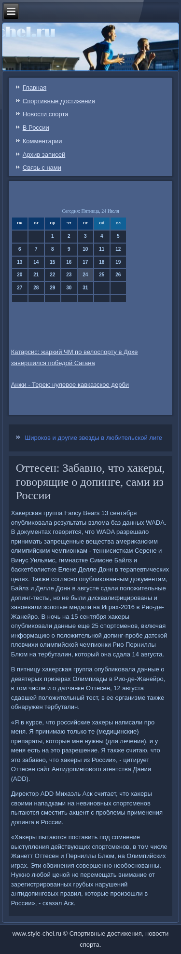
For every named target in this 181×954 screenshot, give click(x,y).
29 (52, 287)
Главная (34, 87)
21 (36, 274)
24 (85, 274)
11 (101, 249)
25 (101, 274)
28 (36, 287)
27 (19, 287)
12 (118, 249)
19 (118, 262)
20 (19, 274)
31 (85, 287)
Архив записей (44, 154)
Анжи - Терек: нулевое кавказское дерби (70, 384)
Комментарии (42, 141)
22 (52, 274)
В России (36, 127)
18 (101, 262)
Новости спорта (46, 114)
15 (52, 262)
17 (85, 262)
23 (68, 274)
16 (68, 262)
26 (118, 274)
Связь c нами (42, 167)
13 (19, 262)
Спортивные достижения (59, 101)
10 (85, 249)
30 (68, 287)
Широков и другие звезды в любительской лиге (93, 437)
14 (36, 262)
